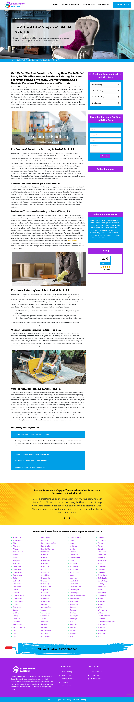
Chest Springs (18, 601)
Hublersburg (45, 601)
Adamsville (17, 540)
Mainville (73, 552)
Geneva (44, 558)
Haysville (44, 590)
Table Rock (102, 587)
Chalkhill (16, 593)
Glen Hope (45, 566)
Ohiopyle (73, 607)
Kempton (44, 622)
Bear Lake (16, 564)
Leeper (72, 543)
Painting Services (71, 5)
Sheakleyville (102, 561)
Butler (15, 578)
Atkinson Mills (18, 552)
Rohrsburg (102, 540)
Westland (101, 619)
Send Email (95, 675)
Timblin (100, 590)
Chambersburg (18, 595)
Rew (71, 636)
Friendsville (45, 552)
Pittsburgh (73, 619)
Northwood (74, 604)
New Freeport (74, 590)
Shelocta (101, 564)
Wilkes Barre (102, 624)
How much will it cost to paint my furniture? (31, 460)
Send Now (105, 156)
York (99, 636)
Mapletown (74, 555)
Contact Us (103, 5)
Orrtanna (73, 610)
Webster (101, 613)
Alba (14, 543)
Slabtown (101, 572)
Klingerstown (46, 630)
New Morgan (74, 593)
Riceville (101, 537)
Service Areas (66, 686)
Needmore (73, 578)
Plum (72, 622)
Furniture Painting (67, 679)
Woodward (102, 630)
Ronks (100, 546)
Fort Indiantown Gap (48, 543)
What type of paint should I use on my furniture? (32, 454)
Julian (43, 619)
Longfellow (74, 549)
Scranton (101, 549)
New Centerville (75, 587)
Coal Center (17, 607)
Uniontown (102, 595)
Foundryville (45, 546)
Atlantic (15, 555)
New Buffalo (74, 581)
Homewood (45, 595)
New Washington (76, 598)
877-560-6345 (122, 5)
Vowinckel (101, 601)
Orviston (73, 613)
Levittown (73, 546)
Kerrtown (44, 624)
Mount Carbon (75, 569)
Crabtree (16, 613)
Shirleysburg (102, 566)
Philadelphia (74, 616)
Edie (14, 633)
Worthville (101, 633)
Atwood (16, 558)
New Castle (74, 584)
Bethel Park (17, 566)
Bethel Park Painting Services (27, 60)
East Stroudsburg (19, 627)
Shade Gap (102, 555)
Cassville (16, 590)
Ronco (100, 543)
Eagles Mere (17, 624)
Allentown (16, 546)
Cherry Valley (17, 598)
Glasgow (44, 564)
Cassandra (17, 584)
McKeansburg (75, 558)
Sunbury (101, 584)
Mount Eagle (74, 572)
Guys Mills (45, 575)
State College (103, 581)
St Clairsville (102, 578)
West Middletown (104, 616)
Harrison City (46, 587)
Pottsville (73, 627)
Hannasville (45, 578)
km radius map (105, 189)
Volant (100, 598)
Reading (73, 633)
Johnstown (45, 616)
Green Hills (45, 572)
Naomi (72, 575)
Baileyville (16, 561)
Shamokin (101, 558)
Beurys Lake (17, 572)
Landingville (45, 636)
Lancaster (44, 633)
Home (55, 5)
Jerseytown (45, 613)
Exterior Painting (67, 675)
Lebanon (73, 540)
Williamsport (102, 627)
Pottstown (73, 624)
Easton (15, 630)
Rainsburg (73, 630)
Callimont (16, 581)
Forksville (44, 540)
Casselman (17, 587)
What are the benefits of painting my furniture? (32, 434)
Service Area (89, 5)
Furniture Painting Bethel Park (50, 60)
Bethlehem (17, 569)
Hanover (44, 581)
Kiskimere (44, 627)
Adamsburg (17, 537)
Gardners (44, 555)
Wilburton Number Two (106, 622)
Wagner (101, 604)
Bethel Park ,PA (97, 679)
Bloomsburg (17, 575)
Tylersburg (102, 593)
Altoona (16, 549)
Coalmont (16, 610)
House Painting (66, 672)
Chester (16, 604)
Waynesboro (102, 610)
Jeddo (43, 610)
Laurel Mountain (75, 537)
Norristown (74, 601)
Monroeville (74, 566)
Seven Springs (103, 552)
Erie (14, 636)
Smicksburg (102, 575)
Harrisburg (45, 584)
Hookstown (45, 598)
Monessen (73, 564)
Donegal (16, 616)
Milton (72, 561)
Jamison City (46, 607)
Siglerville (101, 569)
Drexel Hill (16, 619)
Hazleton (44, 593)
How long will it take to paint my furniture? (30, 467)
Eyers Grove (45, 537)
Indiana (44, 604)
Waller (100, 607)
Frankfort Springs (47, 549)
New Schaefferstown (77, 595)
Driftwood (16, 622)
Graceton (44, 569)
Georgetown (45, 561)
